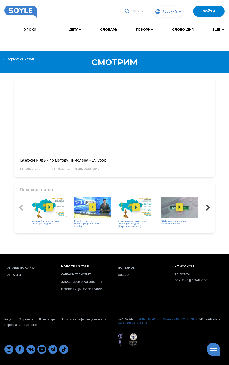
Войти (209, 11)
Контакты (12, 275)
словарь (108, 30)
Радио (8, 319)
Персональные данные (20, 325)
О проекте (26, 319)
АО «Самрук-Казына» (133, 322)
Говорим (144, 30)
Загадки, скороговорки (81, 282)
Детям (75, 30)
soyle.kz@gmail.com (191, 280)
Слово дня (183, 30)
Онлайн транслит (76, 274)
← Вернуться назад (18, 59)
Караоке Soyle (75, 266)
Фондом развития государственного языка (166, 318)
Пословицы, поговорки (81, 289)
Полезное (126, 267)
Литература (47, 319)
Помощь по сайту (19, 267)
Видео (123, 275)
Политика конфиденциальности (83, 319)
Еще (218, 30)
